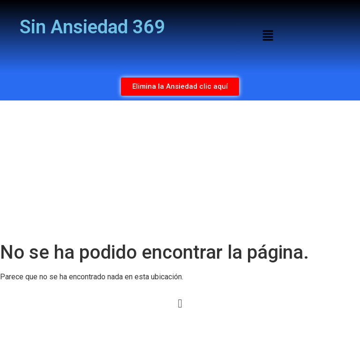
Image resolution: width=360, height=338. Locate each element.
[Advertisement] (180, 171)
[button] (267, 36)
